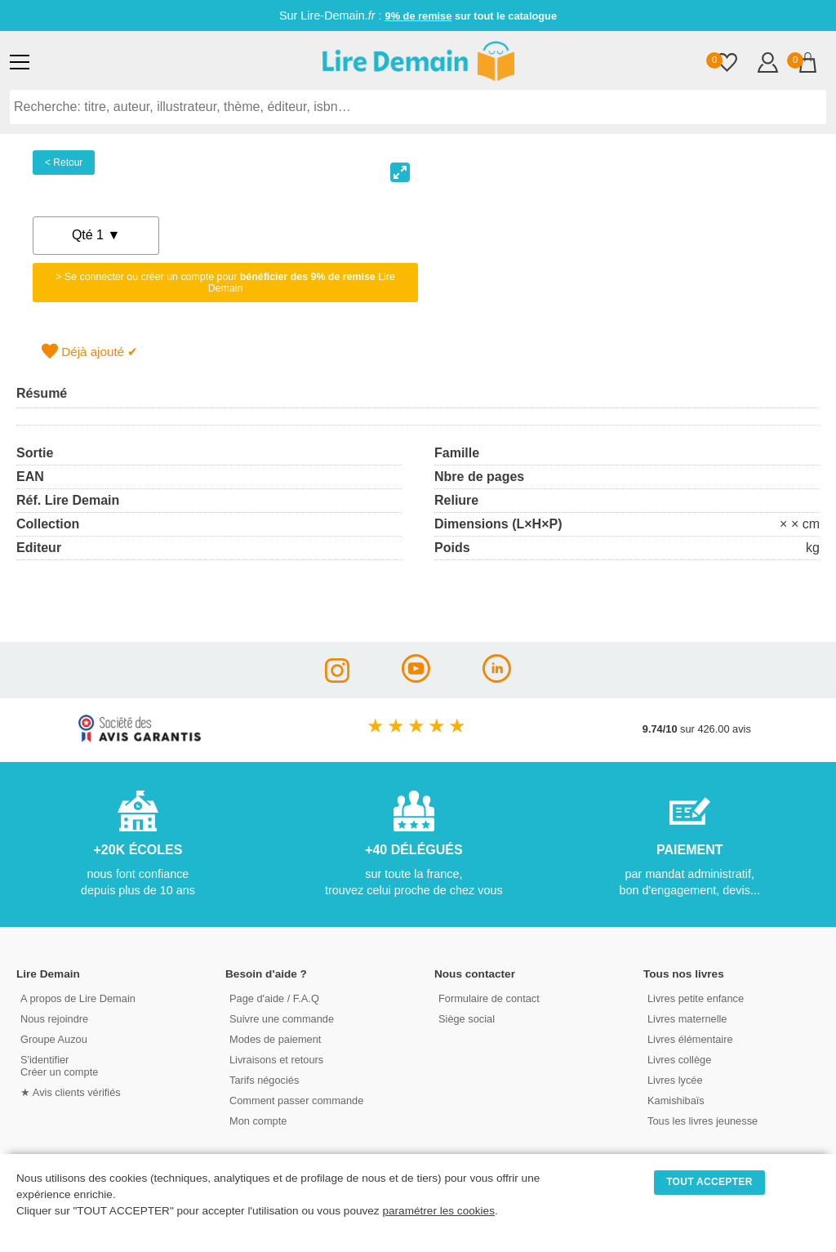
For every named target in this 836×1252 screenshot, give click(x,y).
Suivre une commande (281, 1019)
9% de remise (418, 16)
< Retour (63, 162)
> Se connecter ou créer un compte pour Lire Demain (225, 282)
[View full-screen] (400, 172)
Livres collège (679, 1060)
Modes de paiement (275, 1039)
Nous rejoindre (54, 1019)
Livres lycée (675, 1080)
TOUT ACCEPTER (709, 1181)
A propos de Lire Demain (78, 998)
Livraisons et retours (276, 1060)
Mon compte (258, 1121)
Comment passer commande (296, 1100)
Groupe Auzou (53, 1039)
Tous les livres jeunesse (702, 1121)
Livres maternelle (687, 1019)
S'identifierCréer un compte (59, 1066)
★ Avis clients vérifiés (70, 1092)
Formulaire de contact (489, 998)
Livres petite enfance (695, 998)
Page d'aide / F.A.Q (274, 998)
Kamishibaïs (676, 1100)
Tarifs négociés (264, 1080)
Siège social (466, 1019)
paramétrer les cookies (438, 1211)
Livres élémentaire (690, 1039)
